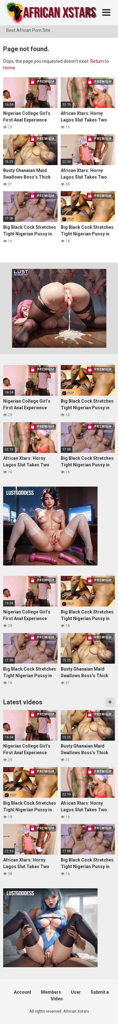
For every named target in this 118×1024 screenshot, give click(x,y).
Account (22, 992)
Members (51, 992)
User (76, 992)
